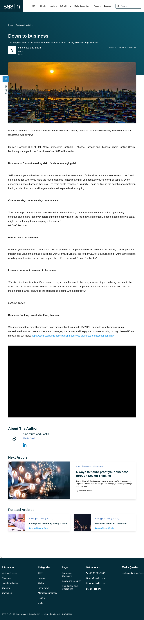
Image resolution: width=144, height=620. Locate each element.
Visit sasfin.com (9, 573)
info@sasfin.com (95, 578)
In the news (43, 588)
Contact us (7, 593)
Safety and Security (71, 581)
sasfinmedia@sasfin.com (132, 573)
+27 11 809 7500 (95, 573)
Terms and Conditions (67, 574)
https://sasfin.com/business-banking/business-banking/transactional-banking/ (73, 335)
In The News (64, 6)
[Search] (131, 6)
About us (6, 578)
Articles (29, 25)
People (96, 6)
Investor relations (10, 583)
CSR (33, 6)
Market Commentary (81, 6)
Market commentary (47, 593)
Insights (52, 6)
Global (42, 6)
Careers (6, 588)
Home (11, 25)
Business (107, 6)
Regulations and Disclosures (70, 587)
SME (40, 603)
